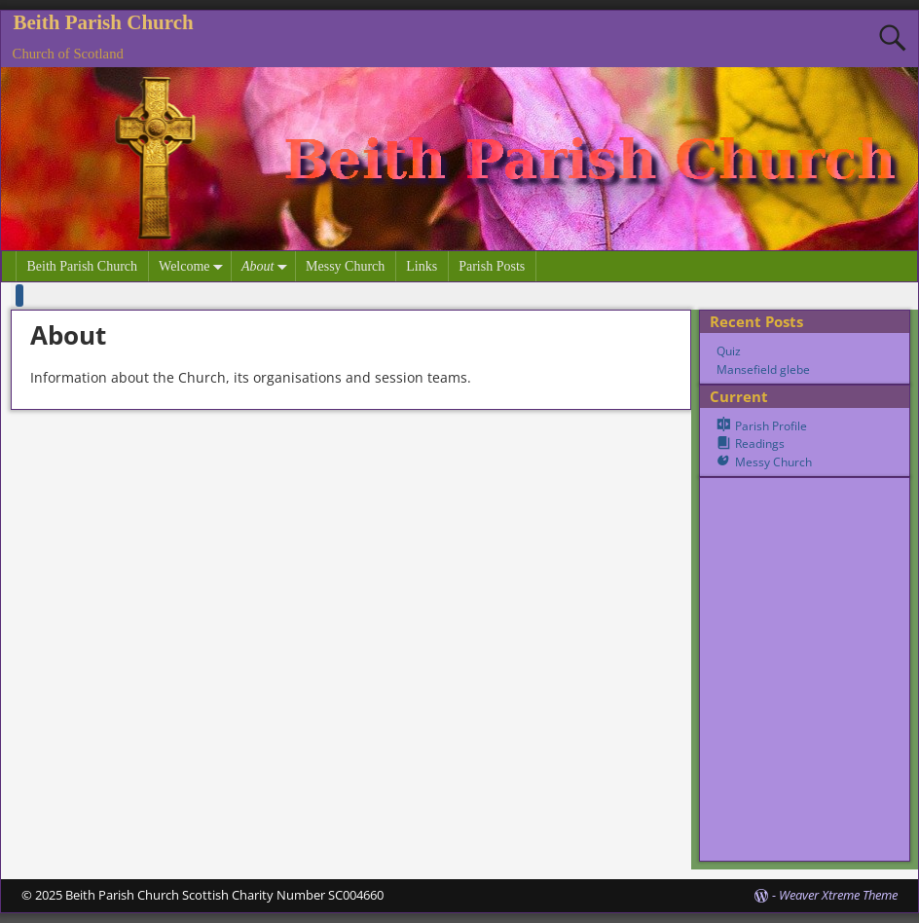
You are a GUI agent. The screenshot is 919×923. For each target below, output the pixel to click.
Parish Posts (492, 266)
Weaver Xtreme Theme (838, 895)
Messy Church (345, 266)
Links (421, 266)
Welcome (195, 266)
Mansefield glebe (763, 369)
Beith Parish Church (104, 22)
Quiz (729, 351)
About (267, 266)
